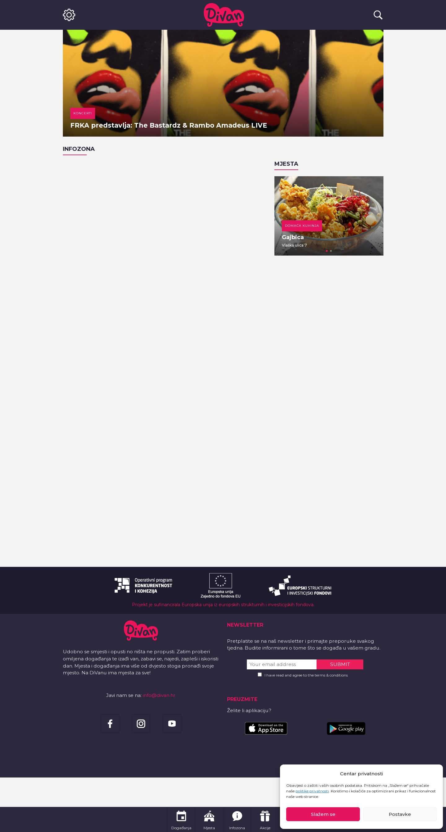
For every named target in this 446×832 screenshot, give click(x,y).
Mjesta (286, 163)
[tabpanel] (328, 216)
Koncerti (82, 113)
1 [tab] (327, 251)
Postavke (400, 814)
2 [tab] (331, 251)
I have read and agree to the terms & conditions (306, 675)
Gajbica (293, 237)
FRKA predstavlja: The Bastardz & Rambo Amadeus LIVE (168, 125)
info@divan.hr (159, 695)
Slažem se (323, 814)
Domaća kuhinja (302, 226)
